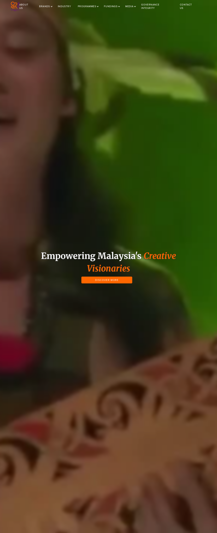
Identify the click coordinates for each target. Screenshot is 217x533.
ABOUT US (23, 6)
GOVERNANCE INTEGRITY (150, 6)
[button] (47, 6)
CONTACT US (186, 6)
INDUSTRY (64, 6)
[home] (15, 6)
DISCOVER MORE (107, 280)
